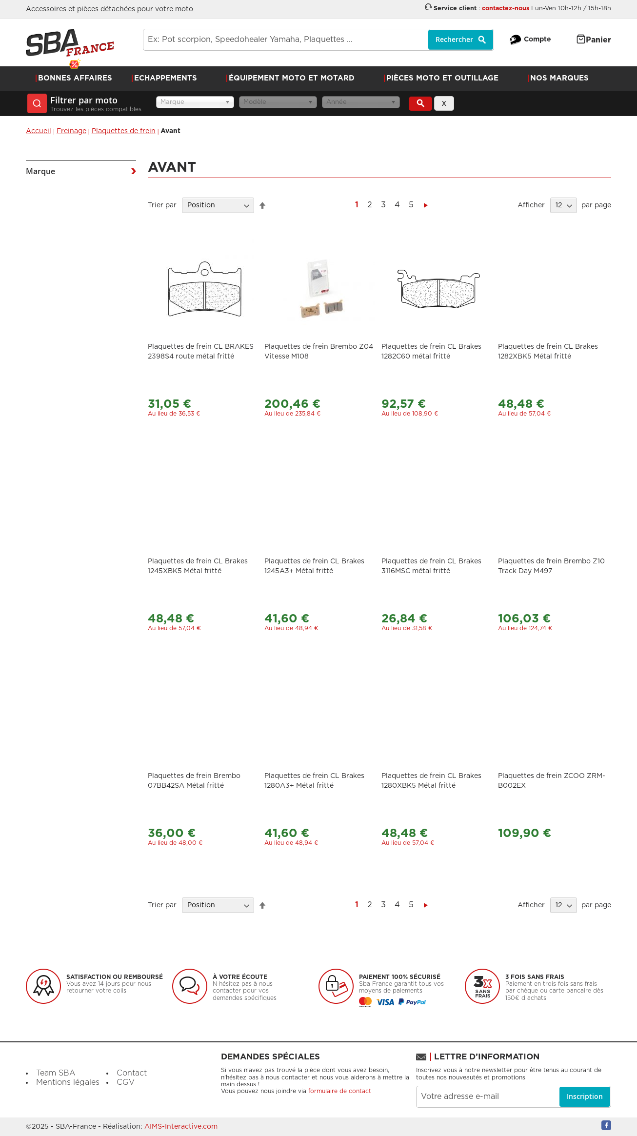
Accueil (38, 131)
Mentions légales (68, 1082)
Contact (132, 1073)
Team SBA (56, 1073)
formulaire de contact (339, 1091)
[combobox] (318, 40)
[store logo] (70, 43)
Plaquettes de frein (124, 131)
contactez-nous (505, 8)
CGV (126, 1082)
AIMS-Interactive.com (181, 1126)
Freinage (71, 131)
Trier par (162, 205)
